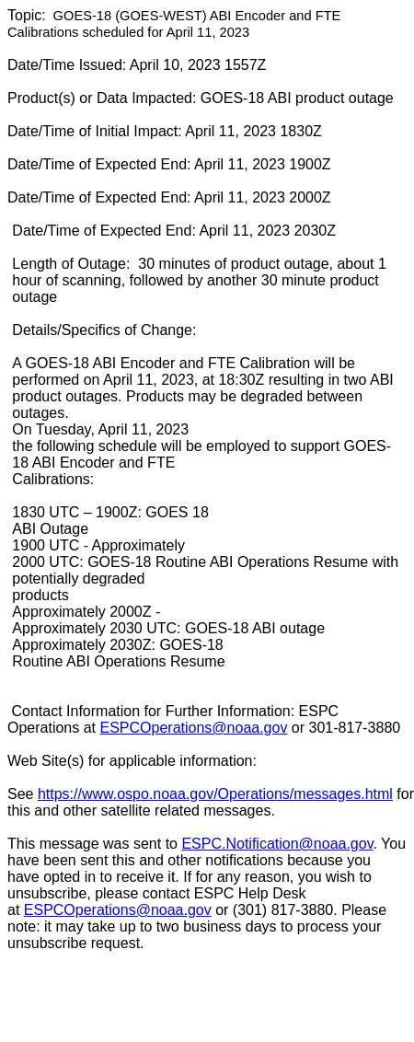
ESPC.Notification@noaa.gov (277, 843)
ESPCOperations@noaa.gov (194, 727)
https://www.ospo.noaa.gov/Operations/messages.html (215, 794)
